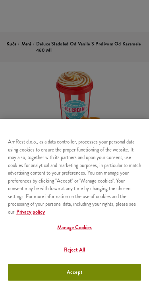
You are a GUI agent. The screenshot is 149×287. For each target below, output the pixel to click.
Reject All (74, 250)
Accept (74, 272)
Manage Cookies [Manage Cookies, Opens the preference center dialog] (74, 227)
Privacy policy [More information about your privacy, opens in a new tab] (30, 212)
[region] (74, 203)
